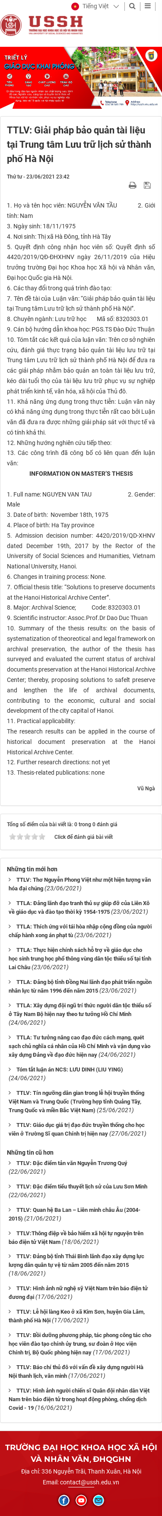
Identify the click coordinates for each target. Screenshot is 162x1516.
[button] (90, 6)
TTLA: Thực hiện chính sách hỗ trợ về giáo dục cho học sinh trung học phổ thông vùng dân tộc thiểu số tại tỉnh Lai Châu (80, 959)
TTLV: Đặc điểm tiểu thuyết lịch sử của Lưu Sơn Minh (81, 1186)
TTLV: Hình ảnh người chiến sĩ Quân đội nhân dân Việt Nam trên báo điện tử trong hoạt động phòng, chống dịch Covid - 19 (79, 1399)
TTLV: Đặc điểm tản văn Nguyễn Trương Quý (71, 1163)
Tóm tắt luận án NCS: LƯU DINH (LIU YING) (69, 1069)
